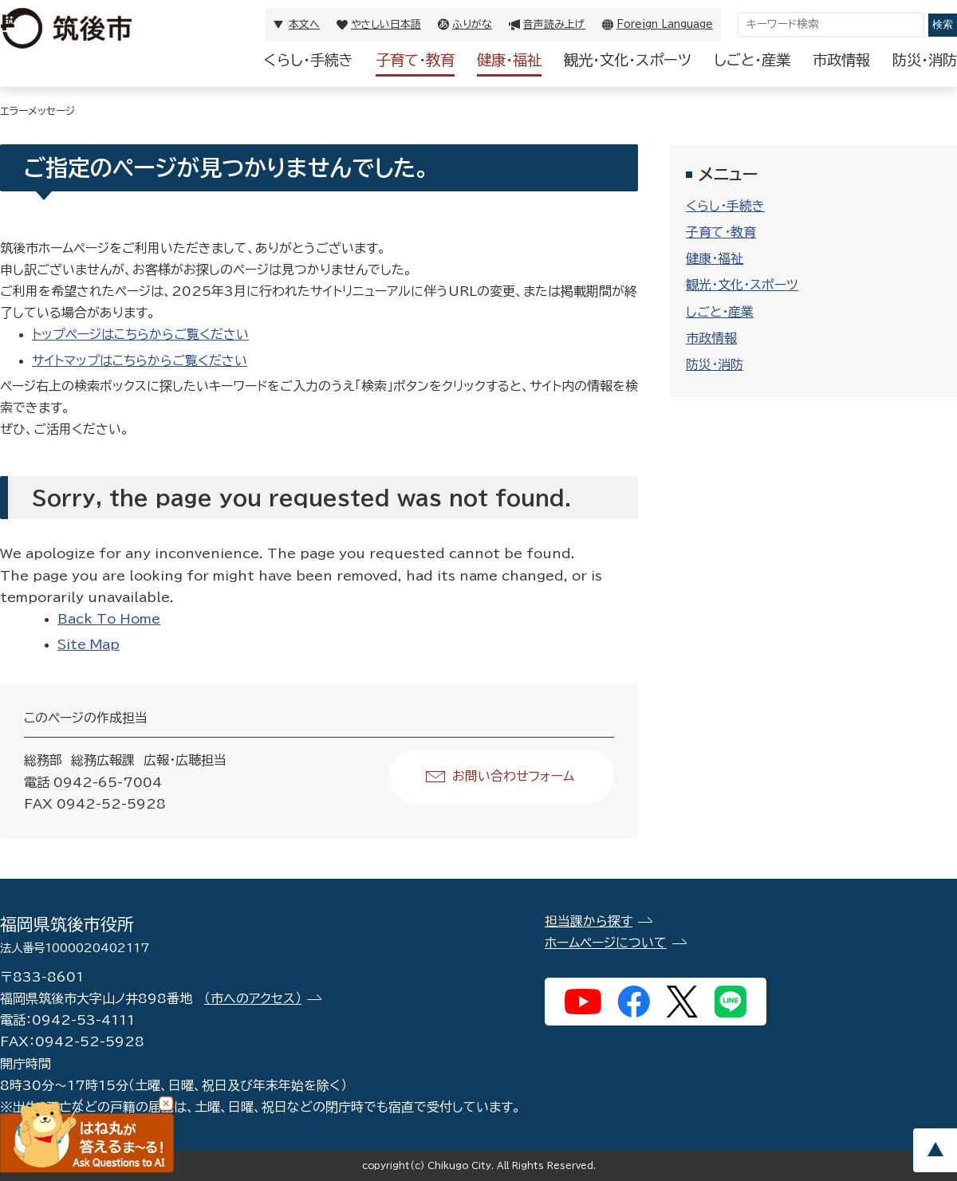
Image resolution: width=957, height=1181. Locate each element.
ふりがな (472, 24)
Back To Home (108, 618)
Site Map (88, 644)
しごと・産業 (752, 60)
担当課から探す (588, 921)
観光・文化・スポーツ (627, 60)
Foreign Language (664, 24)
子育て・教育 (415, 60)
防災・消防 (924, 60)
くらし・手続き (308, 60)
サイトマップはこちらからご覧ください (139, 360)
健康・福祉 (509, 60)
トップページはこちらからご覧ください (140, 334)
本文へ (304, 24)
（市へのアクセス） (252, 998)
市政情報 (841, 60)
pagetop (934, 1150)
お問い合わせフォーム (513, 776)
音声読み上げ (554, 24)
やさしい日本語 (386, 24)
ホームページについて (606, 942)
